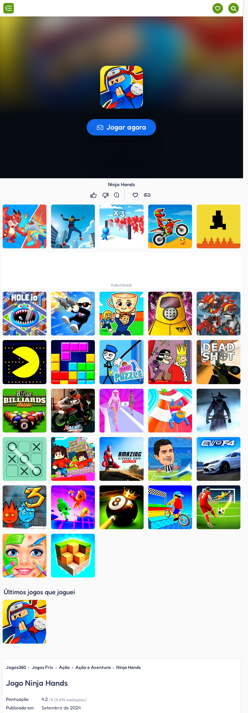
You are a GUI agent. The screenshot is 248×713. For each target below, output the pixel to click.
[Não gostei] (106, 195)
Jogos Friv (42, 602)
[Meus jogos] (217, 8)
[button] (121, 87)
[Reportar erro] (118, 195)
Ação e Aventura (93, 602)
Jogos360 (16, 602)
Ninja (145, 666)
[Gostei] (94, 195)
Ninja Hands (128, 602)
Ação (64, 602)
